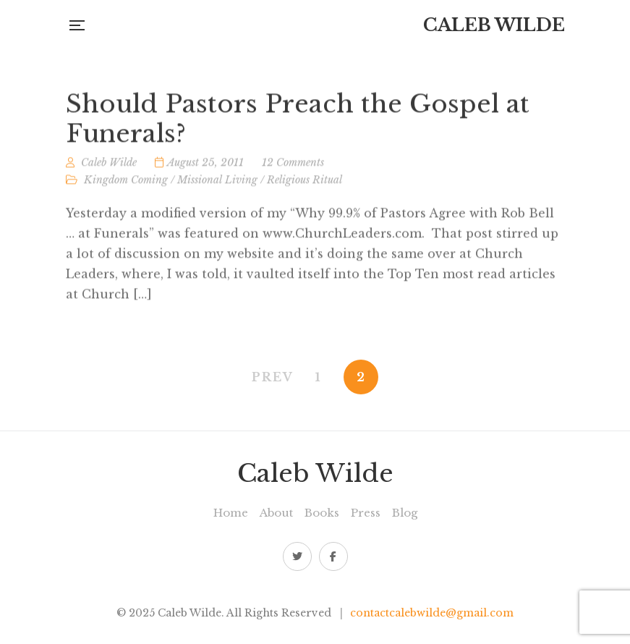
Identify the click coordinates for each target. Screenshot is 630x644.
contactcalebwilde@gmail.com (432, 612)
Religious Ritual (304, 182)
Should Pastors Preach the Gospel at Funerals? (297, 122)
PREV (273, 377)
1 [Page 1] (318, 377)
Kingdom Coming (126, 182)
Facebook (333, 556)
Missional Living (217, 182)
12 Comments (293, 164)
